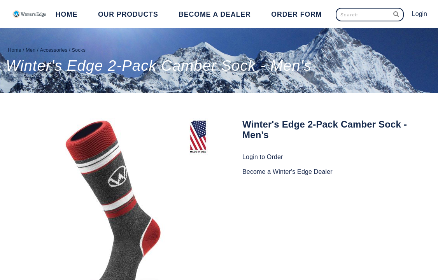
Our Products (128, 14)
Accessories (53, 50)
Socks (79, 50)
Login (419, 13)
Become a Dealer (215, 14)
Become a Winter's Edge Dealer (287, 171)
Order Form (296, 14)
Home (67, 14)
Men (30, 50)
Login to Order (262, 157)
